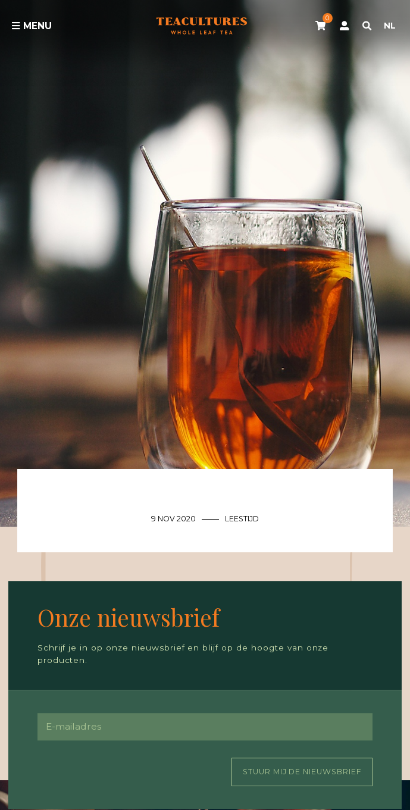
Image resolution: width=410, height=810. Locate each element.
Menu (32, 26)
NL (390, 25)
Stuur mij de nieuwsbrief (302, 771)
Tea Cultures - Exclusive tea (202, 25)
